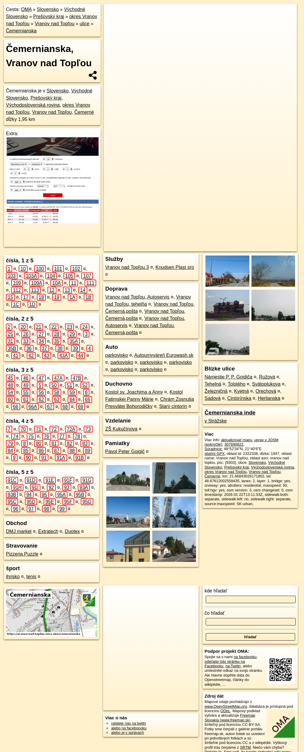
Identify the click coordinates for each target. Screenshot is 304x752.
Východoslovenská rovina (33, 105)
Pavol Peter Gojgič (125, 451)
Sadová (213, 398)
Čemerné (84, 112)
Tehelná (213, 384)
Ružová (267, 376)
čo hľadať (215, 613)
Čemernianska (21, 30)
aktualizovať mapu (236, 440)
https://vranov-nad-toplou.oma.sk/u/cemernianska (257, 213)
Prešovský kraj (48, 16)
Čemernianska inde (230, 412)
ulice (84, 23)
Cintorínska (239, 398)
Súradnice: (214, 449)
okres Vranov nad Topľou (226, 471)
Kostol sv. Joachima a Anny (134, 392)
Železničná (216, 391)
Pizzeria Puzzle (22, 553)
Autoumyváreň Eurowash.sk (163, 355)
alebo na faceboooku (128, 728)
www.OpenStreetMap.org (226, 706)
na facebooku (245, 657)
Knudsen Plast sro (175, 267)
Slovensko (48, 9)
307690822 (233, 444)
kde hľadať (216, 590)
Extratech (48, 531)
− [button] (114, 23)
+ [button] (114, 14)
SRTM (245, 747)
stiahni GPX (215, 453)
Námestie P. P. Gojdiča (228, 376)
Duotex (72, 531)
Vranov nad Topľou (55, 23)
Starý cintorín (173, 406)
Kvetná (241, 391)
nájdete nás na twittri (128, 723)
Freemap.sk (200, 213)
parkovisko (116, 355)
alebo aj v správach (127, 732)
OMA (26, 9)
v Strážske (216, 420)
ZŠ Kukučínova (121, 428)
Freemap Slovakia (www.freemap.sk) (230, 717)
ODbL (225, 711)
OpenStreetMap (169, 213)
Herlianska (269, 398)
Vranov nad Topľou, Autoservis (137, 296)
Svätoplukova (266, 384)
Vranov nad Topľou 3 (127, 267)
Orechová (266, 391)
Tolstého (237, 384)
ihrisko (13, 576)
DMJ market (18, 531)
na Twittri (232, 666)
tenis (31, 576)
